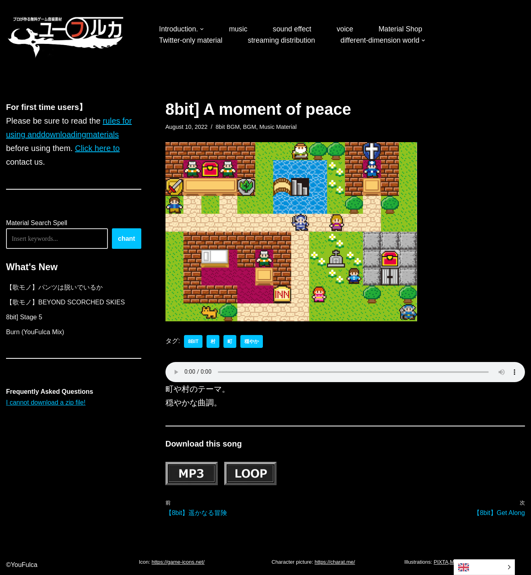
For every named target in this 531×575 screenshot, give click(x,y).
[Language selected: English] (484, 567)
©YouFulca (21, 564)
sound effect (292, 29)
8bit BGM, (229, 127)
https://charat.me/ (334, 562)
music (238, 29)
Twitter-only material (190, 40)
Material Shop (400, 29)
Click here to (97, 148)
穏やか (251, 341)
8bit (193, 341)
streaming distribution (281, 40)
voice (345, 29)
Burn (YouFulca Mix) (35, 332)
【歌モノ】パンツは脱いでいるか (54, 287)
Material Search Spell (36, 222)
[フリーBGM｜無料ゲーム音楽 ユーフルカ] (66, 35)
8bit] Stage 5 (24, 317)
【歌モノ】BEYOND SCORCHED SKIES (65, 302)
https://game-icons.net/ (178, 562)
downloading (63, 134)
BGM (249, 127)
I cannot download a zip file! (45, 402)
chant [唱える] (126, 238)
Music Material (278, 127)
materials (102, 134)
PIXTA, (442, 562)
